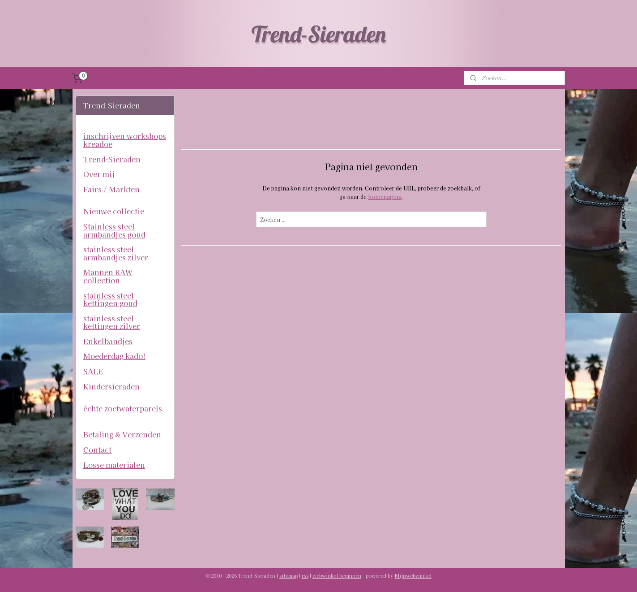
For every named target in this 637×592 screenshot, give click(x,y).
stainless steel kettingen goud (110, 299)
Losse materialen (114, 464)
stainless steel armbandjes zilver (115, 253)
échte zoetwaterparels (122, 408)
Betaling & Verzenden (122, 434)
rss (305, 575)
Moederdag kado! (114, 355)
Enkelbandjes (108, 341)
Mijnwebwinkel (413, 575)
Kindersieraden (111, 386)
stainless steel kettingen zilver (111, 322)
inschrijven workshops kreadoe (124, 139)
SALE (93, 371)
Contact (97, 449)
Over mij (99, 174)
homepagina (385, 196)
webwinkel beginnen (336, 575)
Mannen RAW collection (108, 276)
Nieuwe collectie (113, 211)
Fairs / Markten (111, 189)
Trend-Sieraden (112, 159)
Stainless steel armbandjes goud (114, 230)
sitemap (288, 575)
